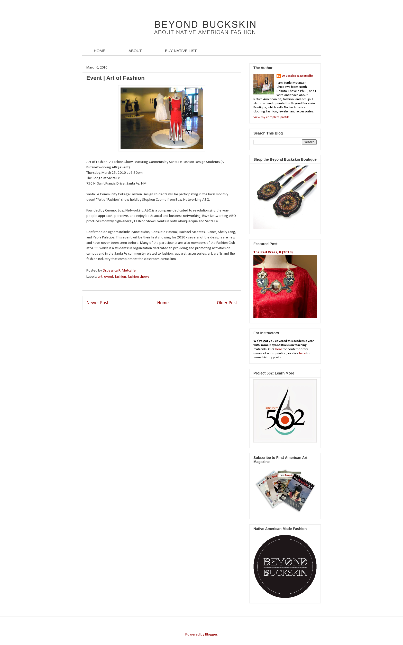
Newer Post (97, 303)
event (108, 277)
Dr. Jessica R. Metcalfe (119, 271)
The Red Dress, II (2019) (273, 252)
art (100, 277)
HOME (99, 51)
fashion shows (138, 277)
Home (163, 303)
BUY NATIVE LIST (181, 51)
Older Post (227, 303)
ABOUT (135, 51)
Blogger (211, 635)
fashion (120, 277)
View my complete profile (271, 117)
